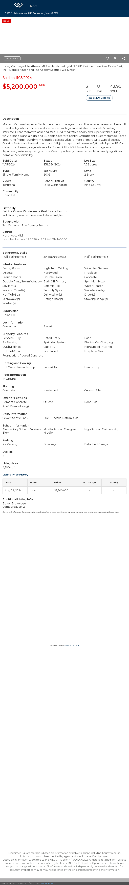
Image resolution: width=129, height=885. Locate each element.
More (34, 6)
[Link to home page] (18, 5)
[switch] (106, 58)
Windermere (48, 883)
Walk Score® (71, 645)
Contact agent (12, 58)
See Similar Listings (99, 98)
